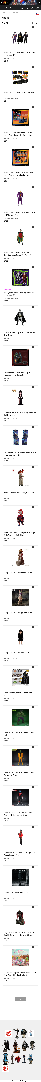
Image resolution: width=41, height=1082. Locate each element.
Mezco (19, 12)
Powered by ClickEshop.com (20, 1081)
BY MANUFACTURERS (9, 12)
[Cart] (37, 8)
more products (20, 999)
